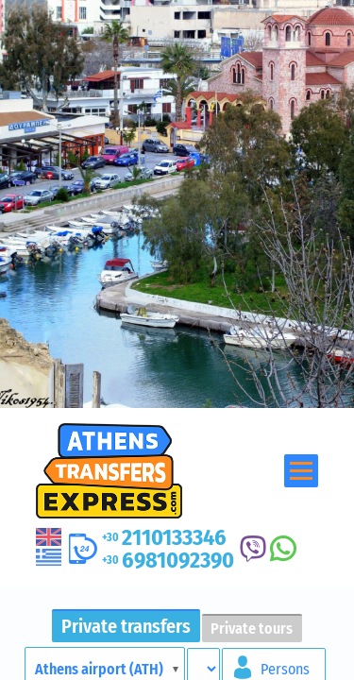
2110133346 (164, 537)
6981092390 (168, 560)
